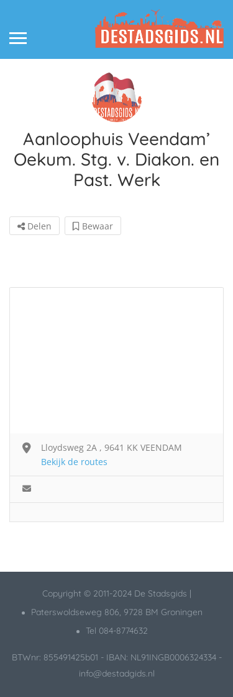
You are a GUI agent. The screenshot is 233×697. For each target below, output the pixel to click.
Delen (34, 226)
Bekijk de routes (74, 462)
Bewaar (93, 226)
